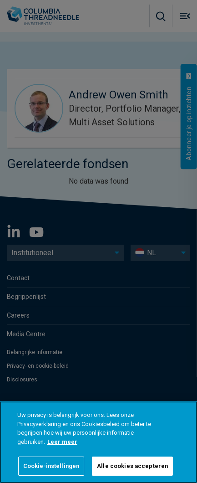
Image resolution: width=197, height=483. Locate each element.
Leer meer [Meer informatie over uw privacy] (62, 441)
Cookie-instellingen (51, 465)
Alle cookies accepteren (132, 465)
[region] (98, 442)
